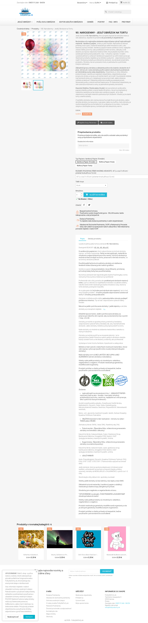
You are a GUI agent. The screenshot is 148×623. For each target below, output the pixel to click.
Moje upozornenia (82, 603)
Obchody (49, 617)
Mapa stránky (51, 614)
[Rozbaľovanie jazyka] (82, 3)
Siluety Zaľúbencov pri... (59, 555)
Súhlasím (29, 617)
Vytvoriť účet (80, 600)
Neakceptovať (13, 617)
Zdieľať (84, 205)
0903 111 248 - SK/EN (37, 2)
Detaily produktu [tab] (94, 239)
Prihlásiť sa (79, 598)
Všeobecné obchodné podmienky (58, 598)
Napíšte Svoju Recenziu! (86, 123)
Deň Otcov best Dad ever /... (88, 555)
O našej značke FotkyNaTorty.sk (57, 603)
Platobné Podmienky (53, 606)
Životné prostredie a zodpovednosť (58, 608)
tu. (104, 309)
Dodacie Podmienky (53, 595)
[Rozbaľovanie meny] (98, 3)
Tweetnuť (89, 205)
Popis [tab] (82, 239)
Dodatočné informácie (85, 142)
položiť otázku (107, 123)
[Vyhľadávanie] (117, 12)
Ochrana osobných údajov (55, 600)
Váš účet (80, 591)
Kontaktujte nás (52, 611)
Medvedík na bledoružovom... (117, 555)
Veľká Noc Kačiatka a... (31, 555)
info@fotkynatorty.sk (112, 607)
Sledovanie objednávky (84, 595)
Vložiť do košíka (95, 194)
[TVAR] (91, 185)
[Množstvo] (78, 194)
